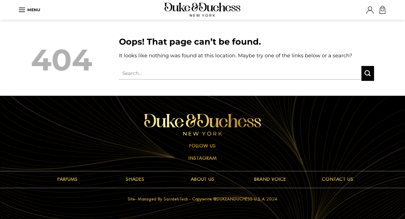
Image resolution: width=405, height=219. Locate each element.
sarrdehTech (176, 199)
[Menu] (29, 10)
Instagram (202, 158)
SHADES (135, 179)
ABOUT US (203, 179)
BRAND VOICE (270, 179)
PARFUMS (67, 179)
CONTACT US (338, 179)
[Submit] (367, 73)
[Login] (369, 10)
